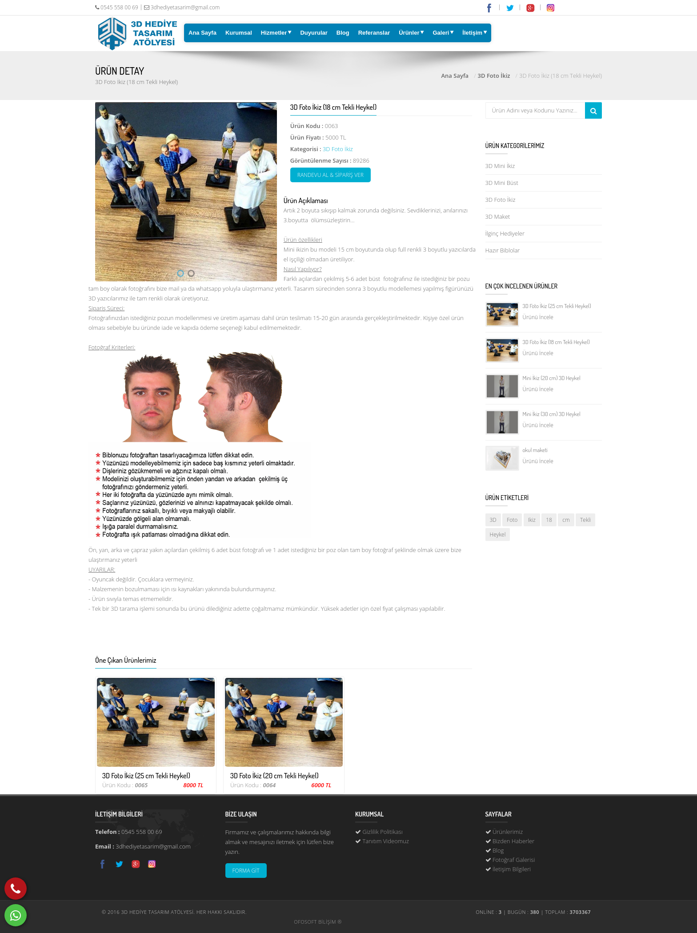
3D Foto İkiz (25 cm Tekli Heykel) (557, 305)
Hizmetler (274, 32)
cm (565, 520)
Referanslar (374, 32)
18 (549, 520)
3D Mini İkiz (500, 166)
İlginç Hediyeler (505, 233)
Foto (512, 520)
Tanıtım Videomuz (385, 841)
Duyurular (313, 32)
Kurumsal (238, 32)
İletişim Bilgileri (512, 869)
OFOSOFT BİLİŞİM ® (318, 921)
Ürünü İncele (538, 317)
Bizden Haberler (513, 841)
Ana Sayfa (202, 32)
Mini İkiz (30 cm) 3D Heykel (552, 413)
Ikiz (532, 520)
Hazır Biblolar (502, 250)
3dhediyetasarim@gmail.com (182, 7)
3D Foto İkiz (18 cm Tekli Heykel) (556, 341)
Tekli (585, 520)
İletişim (472, 32)
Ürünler (409, 32)
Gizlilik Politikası (382, 832)
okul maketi (535, 449)
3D (493, 520)
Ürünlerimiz (508, 832)
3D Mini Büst (501, 183)
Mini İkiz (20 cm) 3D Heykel (552, 377)
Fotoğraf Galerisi (514, 860)
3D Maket (497, 216)
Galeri (441, 32)
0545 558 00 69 (116, 7)
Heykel (498, 534)
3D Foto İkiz (494, 76)
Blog (342, 32)
